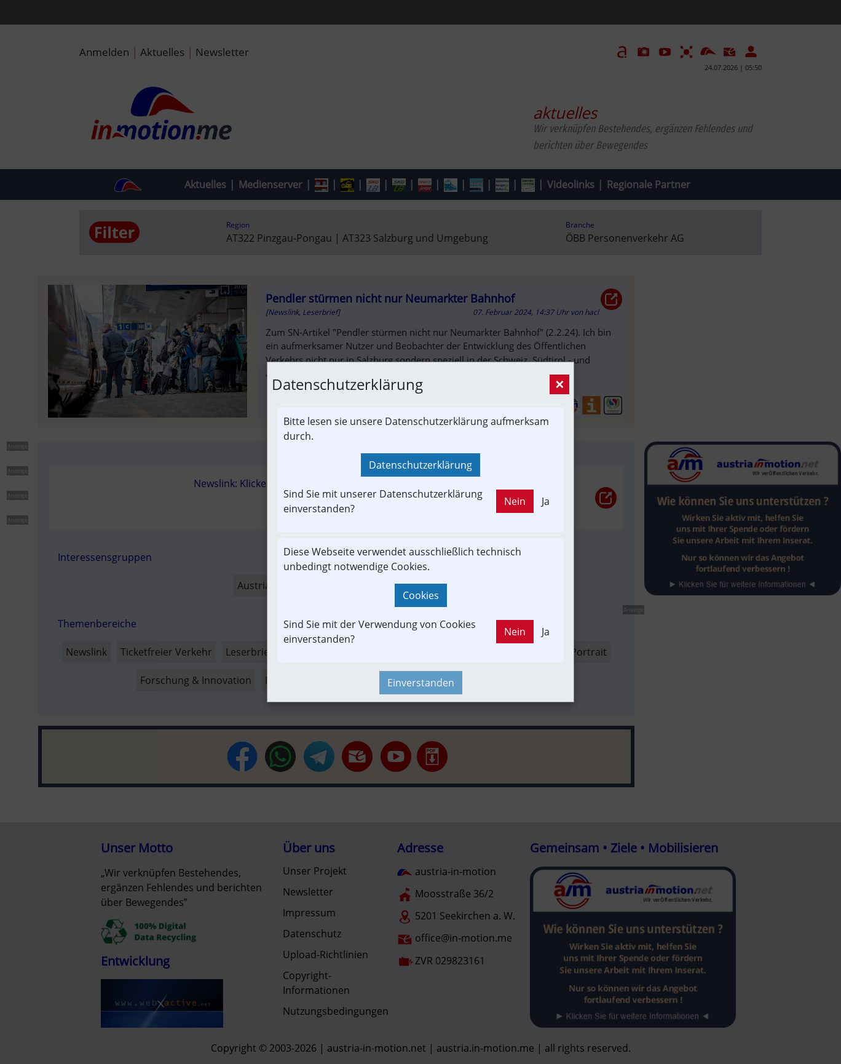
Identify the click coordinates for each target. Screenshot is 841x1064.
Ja (546, 501)
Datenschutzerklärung (420, 465)
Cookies (421, 595)
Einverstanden (420, 682)
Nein (515, 501)
